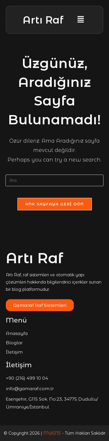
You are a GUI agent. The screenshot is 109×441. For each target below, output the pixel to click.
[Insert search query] (55, 180)
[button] (80, 19)
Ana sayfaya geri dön (54, 204)
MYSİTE (52, 433)
